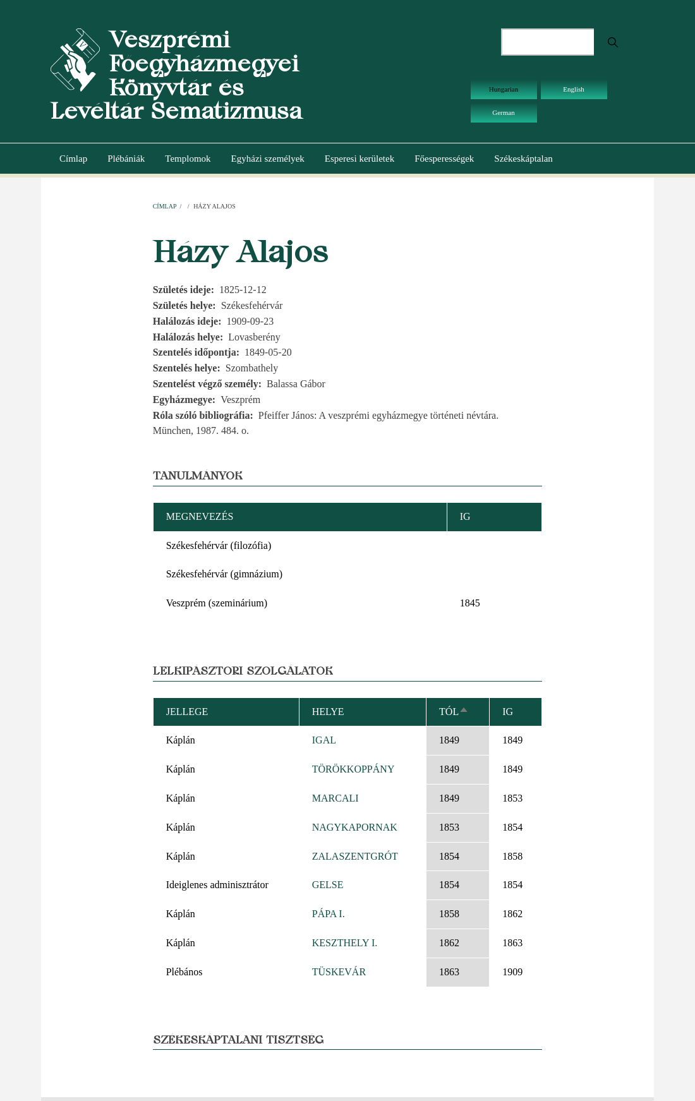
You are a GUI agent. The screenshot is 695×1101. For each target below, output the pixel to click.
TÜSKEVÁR (339, 971)
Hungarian (503, 89)
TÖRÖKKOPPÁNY (353, 769)
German (503, 112)
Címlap (73, 158)
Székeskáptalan (523, 158)
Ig (507, 711)
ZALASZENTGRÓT (355, 856)
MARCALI (335, 798)
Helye (328, 711)
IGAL (324, 740)
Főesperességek (444, 158)
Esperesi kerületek (359, 158)
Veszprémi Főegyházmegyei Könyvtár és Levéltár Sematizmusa (176, 75)
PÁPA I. (328, 913)
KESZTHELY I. (345, 942)
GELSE (328, 884)
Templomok (187, 158)
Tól (454, 711)
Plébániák (126, 158)
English (573, 89)
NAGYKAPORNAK (354, 827)
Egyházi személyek (268, 158)
